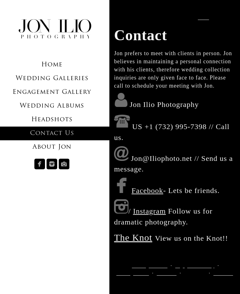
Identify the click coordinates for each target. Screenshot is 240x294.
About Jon (52, 147)
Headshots (51, 120)
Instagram (149, 211)
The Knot (133, 237)
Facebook (147, 190)
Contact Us (52, 133)
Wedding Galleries (52, 78)
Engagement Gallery (51, 92)
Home (51, 65)
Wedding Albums (52, 106)
